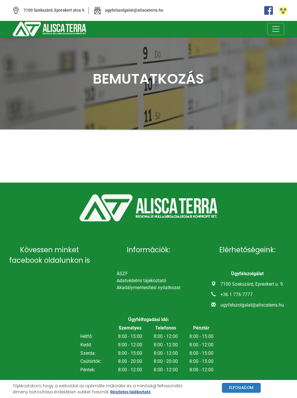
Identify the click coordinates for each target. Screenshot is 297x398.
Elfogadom (241, 387)
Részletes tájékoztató (130, 392)
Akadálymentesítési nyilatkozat (148, 287)
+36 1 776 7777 (236, 294)
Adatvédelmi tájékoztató (141, 280)
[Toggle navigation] (275, 29)
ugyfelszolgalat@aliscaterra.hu (252, 305)
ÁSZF (122, 273)
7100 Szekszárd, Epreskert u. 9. (252, 284)
